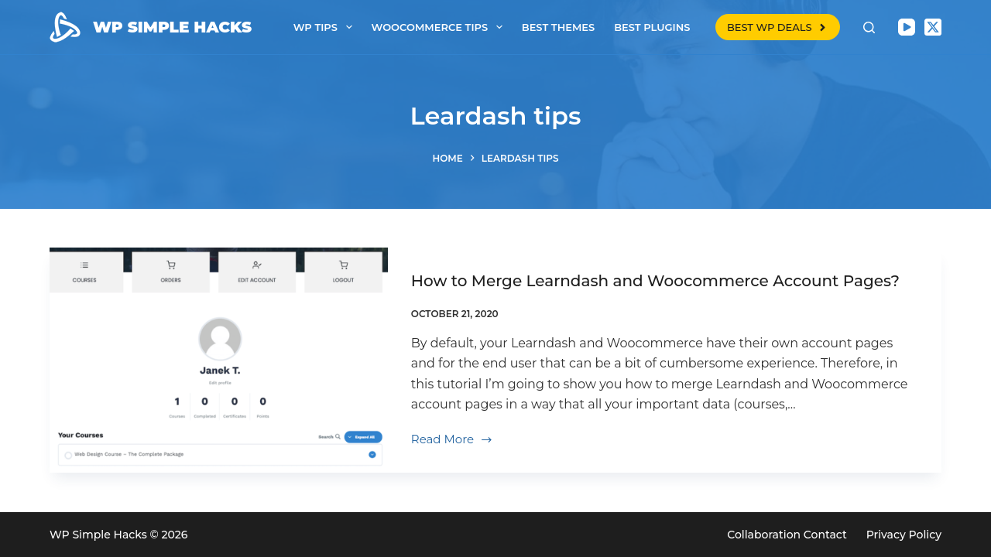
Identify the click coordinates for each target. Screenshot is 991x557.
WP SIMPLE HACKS (172, 27)
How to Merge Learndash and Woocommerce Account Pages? (655, 281)
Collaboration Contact (786, 535)
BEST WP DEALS (777, 27)
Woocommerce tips (440, 27)
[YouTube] (906, 27)
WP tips (325, 27)
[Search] (869, 27)
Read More (452, 440)
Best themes (558, 27)
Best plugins (652, 27)
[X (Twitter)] (932, 27)
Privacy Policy (903, 535)
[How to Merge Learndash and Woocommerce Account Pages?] (219, 360)
